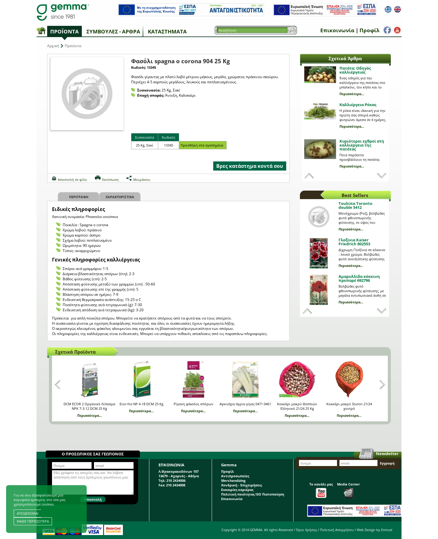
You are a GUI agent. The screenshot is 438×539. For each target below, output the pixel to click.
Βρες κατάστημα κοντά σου (249, 166)
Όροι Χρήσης (306, 529)
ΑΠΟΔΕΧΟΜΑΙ (27, 513)
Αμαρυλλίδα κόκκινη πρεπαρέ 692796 (359, 278)
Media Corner (348, 490)
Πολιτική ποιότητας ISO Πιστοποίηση (252, 494)
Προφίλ (368, 30)
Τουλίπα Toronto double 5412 (355, 205)
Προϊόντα (64, 31)
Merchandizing (233, 480)
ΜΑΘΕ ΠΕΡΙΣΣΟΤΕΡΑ (33, 521)
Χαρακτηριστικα (120, 197)
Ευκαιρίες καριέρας (237, 489)
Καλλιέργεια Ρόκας (357, 104)
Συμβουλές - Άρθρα (113, 31)
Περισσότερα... (351, 94)
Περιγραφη (78, 197)
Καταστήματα (167, 31)
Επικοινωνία (336, 30)
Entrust (386, 529)
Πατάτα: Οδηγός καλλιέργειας (355, 70)
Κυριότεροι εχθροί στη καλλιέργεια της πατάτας (361, 145)
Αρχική (53, 45)
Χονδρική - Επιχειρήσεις (241, 485)
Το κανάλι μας (321, 490)
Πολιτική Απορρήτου (337, 529)
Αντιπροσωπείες (235, 476)
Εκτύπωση (110, 179)
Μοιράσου (141, 179)
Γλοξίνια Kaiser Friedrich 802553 (354, 242)
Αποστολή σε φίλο (72, 179)
